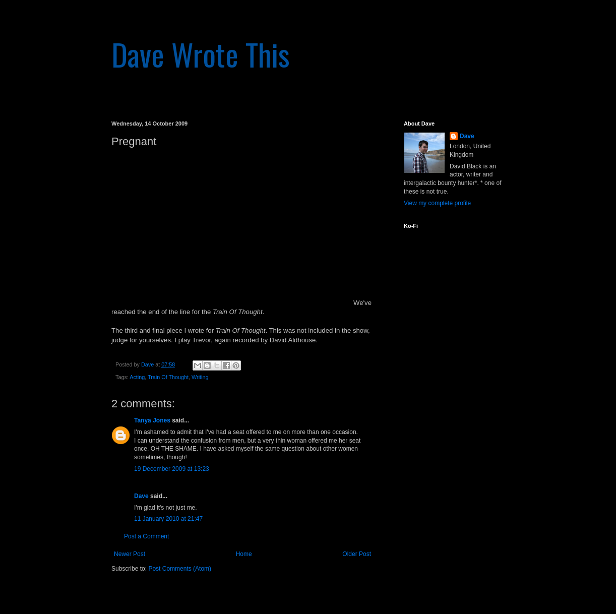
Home (244, 554)
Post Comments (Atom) (179, 568)
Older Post (356, 554)
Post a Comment (146, 536)
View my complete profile (437, 203)
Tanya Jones (152, 420)
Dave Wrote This (200, 53)
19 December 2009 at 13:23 (171, 468)
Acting (137, 377)
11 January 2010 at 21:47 (168, 518)
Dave (141, 496)
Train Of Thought (168, 377)
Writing (200, 377)
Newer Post (129, 554)
